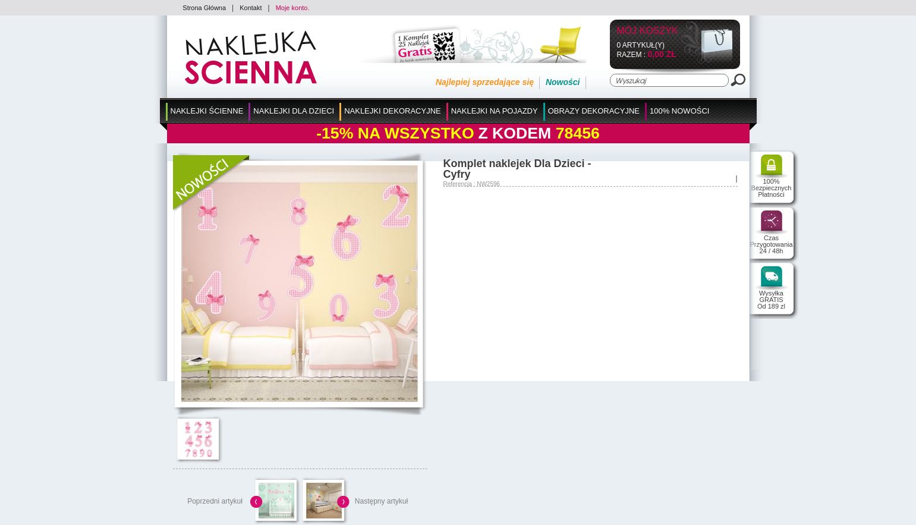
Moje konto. (293, 7)
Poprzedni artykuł (215, 501)
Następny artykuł (381, 501)
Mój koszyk (647, 31)
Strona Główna (204, 7)
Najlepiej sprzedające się (485, 82)
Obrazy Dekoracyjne (594, 110)
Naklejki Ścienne (207, 110)
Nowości (563, 82)
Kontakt (251, 7)
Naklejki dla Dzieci (293, 110)
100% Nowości (679, 110)
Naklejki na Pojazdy (494, 110)
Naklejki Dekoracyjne (392, 110)
